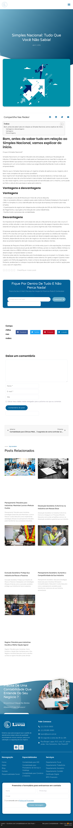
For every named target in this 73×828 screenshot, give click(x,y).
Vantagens (9, 131)
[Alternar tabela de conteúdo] (61, 124)
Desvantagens (11, 133)
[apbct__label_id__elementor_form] (24, 304)
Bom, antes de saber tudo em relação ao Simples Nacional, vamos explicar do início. (33, 127)
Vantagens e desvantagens (15, 129)
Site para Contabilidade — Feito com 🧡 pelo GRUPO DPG (57, 824)
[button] (69, 5)
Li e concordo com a (20, 801)
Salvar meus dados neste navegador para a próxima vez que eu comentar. (34, 401)
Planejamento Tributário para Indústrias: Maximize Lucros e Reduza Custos (19, 505)
